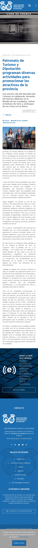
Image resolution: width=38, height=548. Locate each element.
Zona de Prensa (7, 16)
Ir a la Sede (19, 390)
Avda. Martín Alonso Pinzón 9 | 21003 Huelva (19, 428)
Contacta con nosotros (19, 511)
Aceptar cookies (19, 543)
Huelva (7, 115)
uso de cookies (23, 537)
